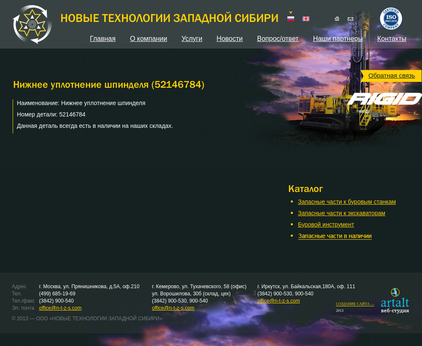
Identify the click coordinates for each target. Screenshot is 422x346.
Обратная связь (391, 75)
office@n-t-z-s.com (60, 308)
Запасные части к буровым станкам (347, 201)
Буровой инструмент (326, 224)
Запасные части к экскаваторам (341, 213)
